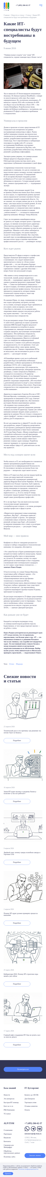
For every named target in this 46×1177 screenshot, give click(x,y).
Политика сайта (9, 1157)
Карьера (20, 664)
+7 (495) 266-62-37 (23, 5)
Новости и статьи (17, 15)
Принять (8, 1173)
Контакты (7, 1141)
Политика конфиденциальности (28, 1169)
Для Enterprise (30, 1099)
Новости (7, 1095)
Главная (6, 15)
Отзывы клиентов (31, 1106)
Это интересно (9, 1099)
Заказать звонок (35, 1155)
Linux (12, 664)
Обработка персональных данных (12, 1152)
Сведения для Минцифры (9, 1146)
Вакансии (7, 1138)
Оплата (27, 1110)
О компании (8, 1130)
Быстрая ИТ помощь (11, 1102)
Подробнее (17, 740)
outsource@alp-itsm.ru (33, 1134)
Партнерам (8, 1134)
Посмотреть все (23, 1069)
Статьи (28, 15)
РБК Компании (9, 1110)
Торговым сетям (30, 1102)
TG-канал (7, 1114)
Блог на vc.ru (8, 1106)
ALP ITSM (9, 1123)
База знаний (10, 1088)
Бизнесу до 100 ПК (31, 1095)
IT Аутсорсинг (32, 1088)
